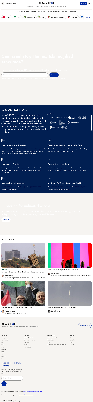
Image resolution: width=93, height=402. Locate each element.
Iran (2, 342)
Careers (72, 345)
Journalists (72, 340)
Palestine (3, 349)
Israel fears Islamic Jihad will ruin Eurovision (63, 270)
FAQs (48, 342)
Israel (2, 347)
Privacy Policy (50, 340)
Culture (33, 11)
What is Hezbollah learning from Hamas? (62, 307)
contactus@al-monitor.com (26, 395)
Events (14, 3)
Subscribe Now (85, 326)
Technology (42, 11)
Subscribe (83, 3)
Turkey (3, 338)
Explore (64, 11)
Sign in (90, 3)
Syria (2, 359)
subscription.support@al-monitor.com (32, 391)
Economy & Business (54, 11)
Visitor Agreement (52, 338)
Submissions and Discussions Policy (56, 345)
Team (71, 342)
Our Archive (27, 347)
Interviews (73, 11)
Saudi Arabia (4, 340)
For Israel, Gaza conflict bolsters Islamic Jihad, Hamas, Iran (22, 272)
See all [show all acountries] (88, 17)
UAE (2, 345)
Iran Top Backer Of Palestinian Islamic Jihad (16, 307)
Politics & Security (23, 11)
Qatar (3, 354)
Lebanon (3, 356)
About (71, 338)
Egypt (2, 352)
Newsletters (9, 3)
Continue (6, 220)
